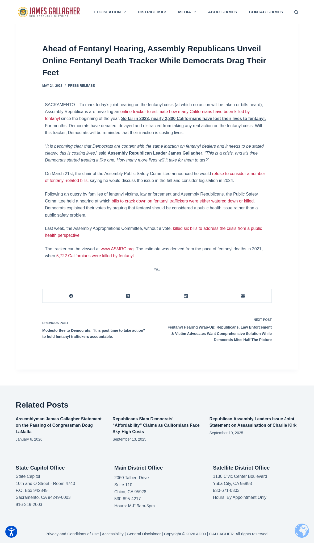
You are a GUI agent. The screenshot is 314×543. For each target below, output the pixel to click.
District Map (152, 12)
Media (188, 12)
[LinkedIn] (185, 296)
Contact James (266, 12)
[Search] (296, 12)
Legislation (111, 12)
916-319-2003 (29, 504)
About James (222, 12)
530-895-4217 (127, 498)
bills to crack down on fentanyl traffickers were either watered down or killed (183, 201)
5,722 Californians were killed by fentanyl (95, 256)
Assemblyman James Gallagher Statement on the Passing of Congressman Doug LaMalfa (59, 425)
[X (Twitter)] (128, 296)
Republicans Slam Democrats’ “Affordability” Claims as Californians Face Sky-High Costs (155, 425)
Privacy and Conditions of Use (72, 534)
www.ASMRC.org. (118, 249)
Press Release (81, 86)
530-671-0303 (226, 490)
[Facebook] (71, 296)
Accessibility (113, 534)
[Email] (242, 296)
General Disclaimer (144, 534)
